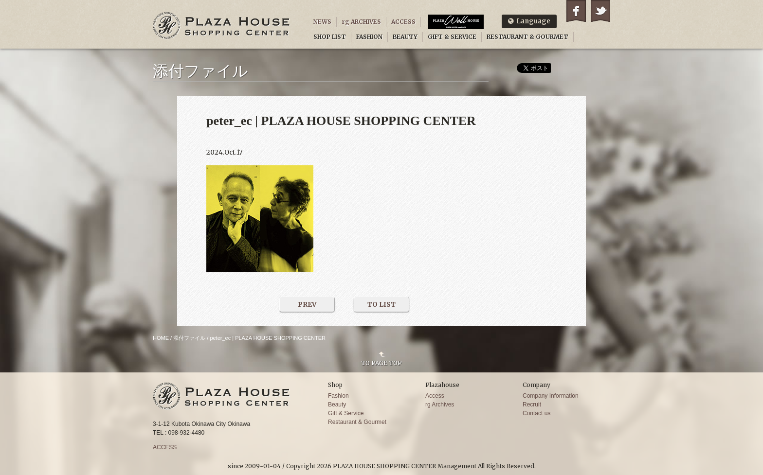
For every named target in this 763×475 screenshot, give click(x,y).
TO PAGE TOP (381, 362)
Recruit (532, 404)
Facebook (576, 11)
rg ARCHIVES (361, 21)
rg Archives (439, 404)
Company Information (551, 395)
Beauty (337, 404)
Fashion (338, 395)
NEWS (322, 21)
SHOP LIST (329, 36)
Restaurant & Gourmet (357, 422)
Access (434, 395)
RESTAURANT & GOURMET (527, 36)
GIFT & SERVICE (452, 36)
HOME (161, 338)
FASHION (369, 36)
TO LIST (381, 304)
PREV (307, 304)
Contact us (536, 413)
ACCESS (403, 21)
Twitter (600, 11)
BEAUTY (405, 36)
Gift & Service (345, 413)
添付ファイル (189, 338)
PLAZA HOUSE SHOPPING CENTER (221, 25)
